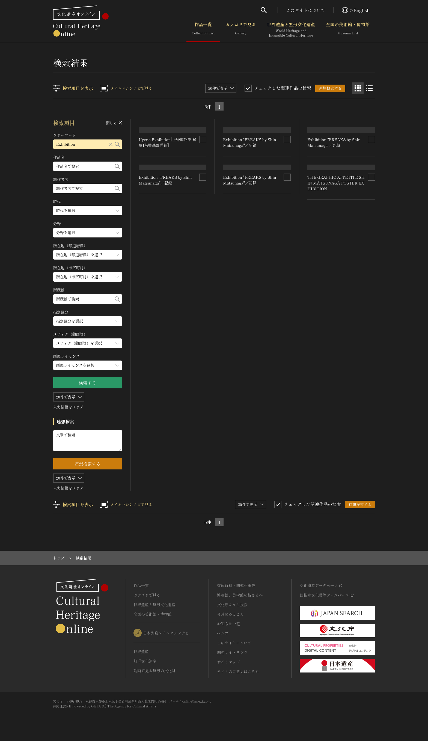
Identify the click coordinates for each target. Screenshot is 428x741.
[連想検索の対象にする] (203, 184)
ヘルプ (222, 633)
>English (356, 10)
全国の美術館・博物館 (348, 29)
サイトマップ (228, 662)
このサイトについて (305, 10)
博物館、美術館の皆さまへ (240, 595)
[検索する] (117, 144)
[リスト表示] (369, 88)
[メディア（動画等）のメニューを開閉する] (87, 343)
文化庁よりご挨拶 (232, 604)
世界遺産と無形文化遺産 (291, 29)
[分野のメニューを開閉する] (87, 232)
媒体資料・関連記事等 (236, 585)
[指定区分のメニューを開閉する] (87, 321)
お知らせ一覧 (228, 623)
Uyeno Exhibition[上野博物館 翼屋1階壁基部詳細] (168, 186)
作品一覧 (203, 29)
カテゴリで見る (240, 29)
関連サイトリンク (232, 652)
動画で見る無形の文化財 (154, 670)
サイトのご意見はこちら (238, 671)
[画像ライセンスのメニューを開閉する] (87, 365)
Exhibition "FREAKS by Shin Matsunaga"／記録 (165, 314)
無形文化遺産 (144, 661)
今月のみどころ (230, 614)
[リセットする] (111, 144)
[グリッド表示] (358, 88)
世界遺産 (141, 651)
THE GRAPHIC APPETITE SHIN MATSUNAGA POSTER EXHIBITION (336, 362)
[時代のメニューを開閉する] (87, 210)
